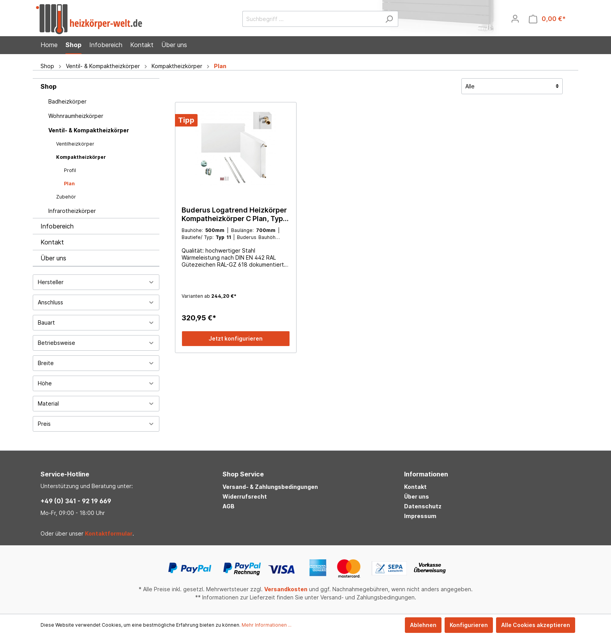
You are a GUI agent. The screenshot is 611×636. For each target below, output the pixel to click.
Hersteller (96, 282)
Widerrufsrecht (245, 496)
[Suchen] (389, 19)
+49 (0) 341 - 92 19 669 (76, 501)
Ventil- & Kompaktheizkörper (88, 130)
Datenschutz (422, 506)
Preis (96, 423)
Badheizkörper (67, 101)
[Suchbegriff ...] (311, 19)
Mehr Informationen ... (266, 625)
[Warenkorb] (547, 18)
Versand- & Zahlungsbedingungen (270, 486)
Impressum (420, 516)
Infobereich (57, 226)
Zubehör (66, 197)
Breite (96, 363)
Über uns (53, 258)
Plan (69, 183)
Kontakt (52, 242)
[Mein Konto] (515, 18)
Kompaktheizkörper (81, 157)
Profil (70, 170)
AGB (229, 506)
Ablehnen (423, 625)
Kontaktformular (108, 533)
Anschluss (96, 302)
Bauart (96, 322)
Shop (49, 86)
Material (96, 403)
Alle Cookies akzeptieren (535, 625)
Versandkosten (285, 589)
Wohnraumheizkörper (75, 115)
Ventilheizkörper (75, 144)
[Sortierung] (512, 86)
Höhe (96, 383)
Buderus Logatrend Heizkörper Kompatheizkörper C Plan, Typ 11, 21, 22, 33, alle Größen (234, 214)
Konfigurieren (469, 625)
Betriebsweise (96, 342)
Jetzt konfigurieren (235, 338)
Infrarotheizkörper (72, 210)
